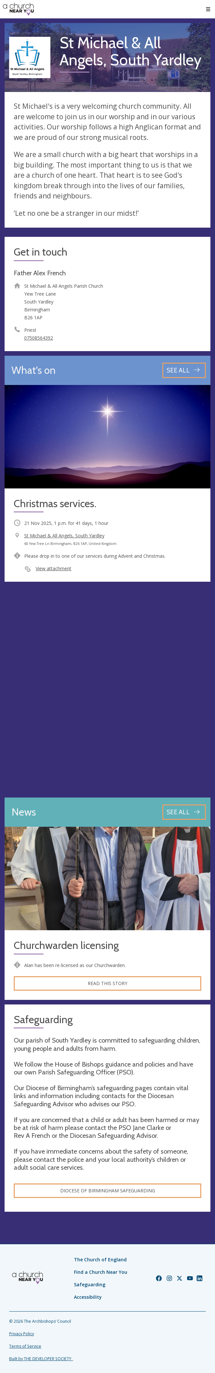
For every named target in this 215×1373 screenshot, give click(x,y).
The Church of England (100, 1259)
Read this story (107, 983)
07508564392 (38, 338)
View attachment (53, 568)
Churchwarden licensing (66, 945)
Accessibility (88, 1297)
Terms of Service (25, 1346)
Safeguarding (89, 1284)
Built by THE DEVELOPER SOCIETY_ (41, 1359)
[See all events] (184, 370)
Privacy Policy (21, 1334)
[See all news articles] (184, 812)
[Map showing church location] (107, 689)
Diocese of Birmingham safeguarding (107, 1190)
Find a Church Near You (100, 1272)
